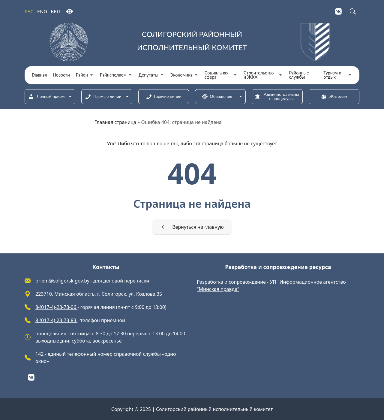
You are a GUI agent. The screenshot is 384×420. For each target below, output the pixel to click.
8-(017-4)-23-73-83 (56, 320)
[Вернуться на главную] (192, 227)
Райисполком (113, 75)
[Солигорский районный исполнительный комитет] (192, 42)
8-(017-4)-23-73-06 (56, 307)
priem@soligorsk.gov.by (63, 280)
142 (40, 354)
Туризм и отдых (332, 75)
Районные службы (299, 75)
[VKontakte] (338, 11)
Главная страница (115, 122)
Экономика (181, 75)
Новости (61, 75)
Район (82, 75)
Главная (39, 75)
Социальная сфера (216, 75)
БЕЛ (55, 11)
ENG (42, 11)
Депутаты (148, 75)
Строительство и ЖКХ (259, 75)
